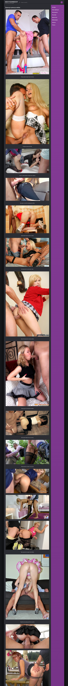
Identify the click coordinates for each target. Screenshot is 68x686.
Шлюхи (54, 22)
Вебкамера (55, 20)
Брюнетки (54, 17)
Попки (53, 25)
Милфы (54, 7)
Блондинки (55, 12)
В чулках (54, 14)
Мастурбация (55, 9)
